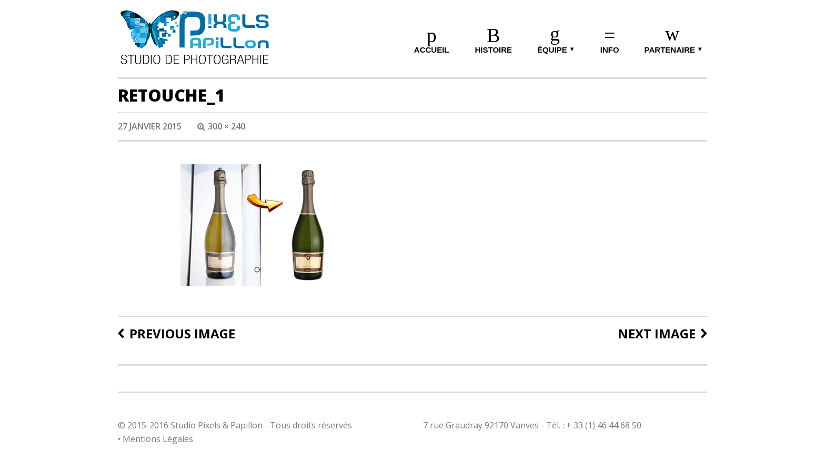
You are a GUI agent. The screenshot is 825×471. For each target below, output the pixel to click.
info (609, 49)
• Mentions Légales (155, 439)
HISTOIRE (493, 49)
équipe (552, 49)
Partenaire (670, 49)
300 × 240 (226, 126)
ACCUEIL (431, 49)
